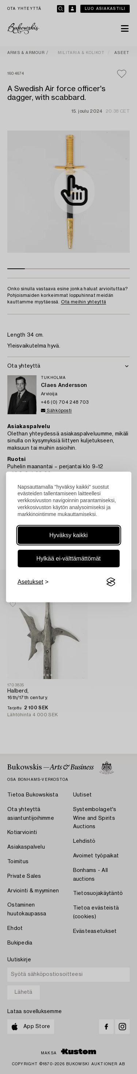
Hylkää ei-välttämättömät (68, 558)
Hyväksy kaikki (68, 535)
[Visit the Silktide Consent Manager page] (110, 582)
